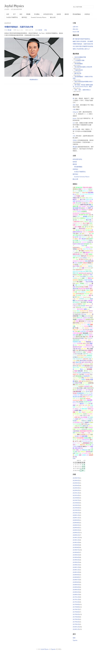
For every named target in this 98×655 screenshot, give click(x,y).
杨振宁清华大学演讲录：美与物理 (83, 41)
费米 (91, 443)
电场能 (75, 393)
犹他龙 (89, 263)
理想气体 (78, 453)
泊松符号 (85, 359)
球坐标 (75, 372)
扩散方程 (86, 335)
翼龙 (80, 264)
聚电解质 (86, 244)
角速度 (80, 333)
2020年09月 (76, 520)
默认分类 (53, 17)
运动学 (90, 333)
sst (75, 194)
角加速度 (85, 333)
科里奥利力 (79, 352)
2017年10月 (76, 602)
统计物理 (82, 230)
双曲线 (91, 328)
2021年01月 (76, 512)
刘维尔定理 (80, 244)
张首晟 (75, 424)
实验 (90, 336)
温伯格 (80, 191)
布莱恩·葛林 (77, 410)
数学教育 (83, 302)
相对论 (78, 225)
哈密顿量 (84, 242)
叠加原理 (78, 379)
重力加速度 (81, 305)
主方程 (75, 388)
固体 (90, 307)
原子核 (75, 456)
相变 (86, 208)
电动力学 (82, 254)
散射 (91, 372)
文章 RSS (75, 26)
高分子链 (85, 285)
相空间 (75, 211)
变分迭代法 (90, 256)
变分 (80, 238)
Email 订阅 (76, 31)
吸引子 (79, 420)
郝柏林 (86, 403)
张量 (88, 450)
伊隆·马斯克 (83, 415)
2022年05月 (76, 483)
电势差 (88, 247)
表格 (86, 261)
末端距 (79, 226)
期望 (87, 295)
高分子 (86, 221)
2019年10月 (76, 542)
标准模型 (84, 211)
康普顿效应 (86, 443)
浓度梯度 (81, 299)
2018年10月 (76, 572)
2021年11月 (76, 493)
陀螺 (74, 429)
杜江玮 (75, 129)
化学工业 (81, 405)
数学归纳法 (83, 360)
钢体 (78, 434)
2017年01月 (76, 624)
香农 (78, 451)
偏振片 (78, 283)
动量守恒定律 (84, 204)
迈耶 (87, 455)
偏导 (84, 390)
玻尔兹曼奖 (77, 312)
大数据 (89, 420)
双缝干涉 (84, 237)
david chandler (84, 340)
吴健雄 (85, 414)
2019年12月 (76, 537)
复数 (83, 226)
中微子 (86, 427)
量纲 (74, 444)
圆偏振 (82, 283)
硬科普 (67, 14)
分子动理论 (84, 453)
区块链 (79, 424)
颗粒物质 (84, 408)
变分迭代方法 (78, 414)
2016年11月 (76, 629)
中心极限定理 (84, 426)
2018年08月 (76, 577)
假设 (84, 336)
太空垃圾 (79, 343)
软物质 (90, 312)
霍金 (91, 250)
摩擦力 (80, 189)
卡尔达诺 (86, 374)
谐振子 (79, 443)
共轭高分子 (86, 275)
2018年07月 (76, 579)
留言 (21, 14)
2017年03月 (76, 619)
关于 (14, 14)
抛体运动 (83, 256)
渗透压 (90, 197)
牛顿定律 (79, 446)
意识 (77, 384)
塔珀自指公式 (80, 376)
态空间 (80, 329)
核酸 (91, 434)
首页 (7, 14)
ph (73, 371)
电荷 (79, 378)
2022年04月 (76, 485)
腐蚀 (79, 341)
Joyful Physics (14, 6)
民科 (74, 450)
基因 (81, 252)
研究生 (83, 391)
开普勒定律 (77, 245)
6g (82, 443)
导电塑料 (79, 275)
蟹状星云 (81, 280)
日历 (74, 458)
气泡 (85, 338)
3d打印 (76, 441)
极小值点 (84, 348)
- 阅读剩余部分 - (34, 79)
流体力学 (86, 235)
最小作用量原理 (83, 240)
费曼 (81, 225)
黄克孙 (78, 230)
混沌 (77, 233)
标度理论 (86, 201)
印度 (85, 245)
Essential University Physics (38, 17)
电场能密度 (80, 393)
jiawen (74, 118)
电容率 (87, 288)
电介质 (88, 226)
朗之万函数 (84, 287)
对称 (90, 359)
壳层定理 (78, 307)
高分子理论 (76, 266)
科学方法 (81, 235)
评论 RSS (75, 29)
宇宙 (91, 247)
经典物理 (91, 232)
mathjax (84, 257)
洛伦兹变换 (80, 438)
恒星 (80, 455)
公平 (89, 395)
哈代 (87, 214)
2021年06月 (76, 503)
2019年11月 (76, 540)
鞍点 (88, 348)
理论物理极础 (77, 14)
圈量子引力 (86, 396)
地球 (84, 304)
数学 (89, 208)
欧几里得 (79, 281)
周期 (80, 316)
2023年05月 (76, 480)
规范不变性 (76, 367)
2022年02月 (76, 490)
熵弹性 (87, 305)
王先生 (75, 140)
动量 (85, 405)
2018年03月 (76, 589)
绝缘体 (83, 379)
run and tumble (80, 300)
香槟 (82, 338)
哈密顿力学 (77, 242)
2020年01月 (76, 535)
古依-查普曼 (83, 417)
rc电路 (76, 419)
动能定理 (83, 451)
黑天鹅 (81, 259)
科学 (91, 223)
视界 (85, 432)
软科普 (59, 14)
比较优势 (85, 225)
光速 (88, 432)
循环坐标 (81, 350)
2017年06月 (76, 612)
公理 (86, 278)
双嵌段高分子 (80, 269)
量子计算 (84, 424)
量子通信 (81, 250)
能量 (87, 238)
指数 (91, 324)
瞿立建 (9, 30)
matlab (76, 191)
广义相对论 (76, 252)
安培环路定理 (80, 293)
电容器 (89, 216)
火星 (80, 441)
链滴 (77, 228)
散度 (79, 206)
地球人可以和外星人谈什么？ (81, 49)
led (80, 278)
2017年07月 (76, 609)
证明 (74, 225)
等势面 (75, 249)
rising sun (75, 112)
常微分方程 (76, 197)
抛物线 (87, 328)
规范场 (87, 367)
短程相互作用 (89, 319)
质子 (91, 391)
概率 (90, 295)
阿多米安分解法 (87, 187)
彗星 (89, 453)
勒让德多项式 (88, 196)
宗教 (88, 415)
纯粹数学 (89, 355)
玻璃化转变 (84, 312)
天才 (84, 281)
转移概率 (81, 386)
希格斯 (82, 427)
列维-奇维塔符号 (78, 359)
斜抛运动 (88, 218)
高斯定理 (88, 199)
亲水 (77, 412)
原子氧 (83, 341)
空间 (82, 245)
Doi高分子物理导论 (12, 17)
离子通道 (84, 407)
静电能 (85, 216)
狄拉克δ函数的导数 (80, 57)
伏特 (80, 381)
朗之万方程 (84, 419)
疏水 (80, 412)
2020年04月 (76, 527)
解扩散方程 (78, 73)
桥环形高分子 (77, 302)
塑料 (81, 266)
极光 (85, 323)
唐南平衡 (78, 362)
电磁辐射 (88, 341)
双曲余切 (80, 285)
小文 (74, 136)
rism (92, 340)
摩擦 (91, 343)
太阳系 (76, 455)
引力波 (83, 203)
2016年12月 (76, 627)
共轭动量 (79, 353)
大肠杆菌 (90, 300)
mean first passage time (79, 271)
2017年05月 (76, 614)
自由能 (90, 209)
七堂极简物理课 (87, 347)
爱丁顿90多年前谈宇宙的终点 (81, 39)
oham (91, 252)
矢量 (74, 187)
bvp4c (77, 192)
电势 (88, 206)
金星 (75, 451)
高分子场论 (89, 264)
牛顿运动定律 (81, 345)
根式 (80, 328)
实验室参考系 (85, 439)
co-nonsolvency (85, 372)
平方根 (76, 328)
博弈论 (90, 278)
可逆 (75, 331)
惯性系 (75, 438)
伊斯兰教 (77, 417)
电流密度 (78, 432)
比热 (91, 386)
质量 (80, 237)
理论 (87, 336)
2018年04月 (76, 587)
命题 (83, 278)
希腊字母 (75, 374)
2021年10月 (76, 495)
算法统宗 (79, 390)
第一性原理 (76, 415)
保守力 (78, 257)
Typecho (75, 640)
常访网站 (37, 14)
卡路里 (88, 290)
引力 (81, 216)
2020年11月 (76, 517)
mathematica (76, 247)
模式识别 (81, 321)
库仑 (82, 378)
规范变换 (87, 366)
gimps (74, 402)
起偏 (90, 283)
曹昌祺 (88, 451)
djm (81, 257)
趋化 (85, 300)
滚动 (81, 448)
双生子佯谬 (78, 383)
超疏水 (83, 208)
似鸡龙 (76, 264)
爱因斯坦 (75, 189)
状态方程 (82, 398)
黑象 (77, 259)
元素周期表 (76, 431)
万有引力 (85, 189)
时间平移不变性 (81, 355)
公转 (77, 405)
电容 (79, 209)
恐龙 (75, 263)
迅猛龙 (85, 263)
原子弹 (78, 444)
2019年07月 (76, 550)
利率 (87, 331)
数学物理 (81, 357)
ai (90, 448)
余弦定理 (84, 429)
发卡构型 (89, 302)
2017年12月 (76, 597)
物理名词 (85, 266)
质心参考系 (77, 439)
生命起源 (82, 434)
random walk (86, 317)
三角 (80, 233)
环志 (77, 321)
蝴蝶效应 (84, 420)
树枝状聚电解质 (86, 441)
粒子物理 (88, 390)
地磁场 (89, 323)
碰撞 (86, 254)
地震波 (90, 408)
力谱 (75, 285)
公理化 (78, 360)
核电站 (82, 323)
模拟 (78, 311)
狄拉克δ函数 (89, 281)
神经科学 (81, 384)
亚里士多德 (86, 343)
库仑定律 (78, 203)
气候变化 (78, 429)
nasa (88, 424)
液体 (89, 340)
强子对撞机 (87, 321)
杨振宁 (82, 221)
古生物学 (80, 263)
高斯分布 (85, 232)
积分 (87, 203)
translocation (87, 269)
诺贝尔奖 (85, 383)
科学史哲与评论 (48, 14)
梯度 (77, 194)
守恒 (74, 233)
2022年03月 (76, 488)
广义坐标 (88, 352)
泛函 (84, 352)
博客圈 (28, 14)
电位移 (83, 290)
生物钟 (91, 422)
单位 (75, 345)
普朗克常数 (89, 345)
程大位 (75, 390)
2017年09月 (76, 604)
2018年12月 (76, 567)
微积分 (85, 446)
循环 (78, 331)
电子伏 (84, 381)
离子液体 (82, 197)
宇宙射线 (87, 250)
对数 (74, 326)
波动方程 (75, 288)
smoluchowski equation (84, 273)
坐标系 (91, 331)
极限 (80, 335)
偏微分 (76, 238)
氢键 (75, 371)
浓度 (77, 299)
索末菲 (88, 252)
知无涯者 (77, 204)
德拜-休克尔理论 (86, 362)
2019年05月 (76, 555)
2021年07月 (76, 500)
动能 (77, 350)
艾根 (80, 436)
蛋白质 (88, 434)
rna (73, 436)
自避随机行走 (81, 319)
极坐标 (87, 233)
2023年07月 (76, 478)
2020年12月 (76, 515)
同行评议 (84, 324)
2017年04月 (76, 617)
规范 (91, 366)
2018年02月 (76, 592)
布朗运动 (84, 450)
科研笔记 (87, 14)
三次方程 (81, 374)
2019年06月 (76, 552)
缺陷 (85, 309)
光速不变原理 (88, 280)
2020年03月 (76, 530)
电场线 (88, 379)
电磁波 (90, 254)
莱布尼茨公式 (86, 410)
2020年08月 (76, 522)
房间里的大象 (87, 259)
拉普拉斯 (83, 331)
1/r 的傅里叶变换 (79, 60)
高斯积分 (82, 218)
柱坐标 (79, 372)
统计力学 (81, 314)
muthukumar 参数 (88, 364)
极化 (92, 226)
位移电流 (83, 292)
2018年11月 (76, 570)
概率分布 (79, 317)
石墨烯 (84, 455)
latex (80, 192)
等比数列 (89, 314)
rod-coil (75, 304)
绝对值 (86, 326)
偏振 (75, 226)
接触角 (84, 412)
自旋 (90, 221)
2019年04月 (76, 557)
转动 (82, 432)
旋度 (90, 214)
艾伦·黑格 (83, 276)
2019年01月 (76, 565)
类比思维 (89, 414)
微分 (90, 233)
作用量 (76, 240)
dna (85, 314)
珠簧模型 (75, 341)
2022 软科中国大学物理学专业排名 (83, 46)
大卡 (78, 292)
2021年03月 (76, 510)
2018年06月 (76, 582)
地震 (84, 252)
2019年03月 (76, 560)
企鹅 (74, 321)
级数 (83, 268)
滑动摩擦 (78, 295)
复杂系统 (77, 422)
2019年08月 (76, 547)
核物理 (91, 455)
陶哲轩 (75, 199)
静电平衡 (82, 247)
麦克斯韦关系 (87, 402)
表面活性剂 (76, 340)
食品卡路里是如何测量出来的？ (84, 81)
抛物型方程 (86, 448)
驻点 (81, 369)
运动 (77, 335)
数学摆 (76, 316)
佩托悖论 (82, 444)
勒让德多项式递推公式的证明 (83, 67)
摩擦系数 (86, 293)
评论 (45, 30)
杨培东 (82, 403)
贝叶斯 (75, 281)
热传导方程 (79, 336)
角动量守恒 (82, 214)
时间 (81, 396)
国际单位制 (76, 254)
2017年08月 (76, 607)
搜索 (92, 7)
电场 (74, 192)
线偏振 (86, 283)
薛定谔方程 (81, 288)
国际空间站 (76, 323)
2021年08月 (76, 498)
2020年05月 (76, 525)
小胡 (74, 109)
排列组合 (88, 230)
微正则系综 (80, 309)
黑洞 (88, 405)
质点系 (84, 238)
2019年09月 (76, 545)
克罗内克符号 (88, 357)
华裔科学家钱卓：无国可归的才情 (18, 27)
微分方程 (88, 220)
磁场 (79, 366)
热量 (75, 292)
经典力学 (75, 329)
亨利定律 (89, 338)
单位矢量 (88, 444)
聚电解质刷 (79, 187)
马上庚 (76, 268)
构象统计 (80, 304)
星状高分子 (84, 209)
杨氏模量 (84, 436)
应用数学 (75, 357)
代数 (88, 324)
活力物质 (75, 314)
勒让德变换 (79, 402)
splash (84, 369)
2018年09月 (76, 574)
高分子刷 (85, 192)
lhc (92, 321)
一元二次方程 (80, 326)
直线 (83, 328)
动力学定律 (86, 329)
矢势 (82, 366)
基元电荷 (87, 378)
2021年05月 (76, 505)
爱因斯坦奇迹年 (77, 347)
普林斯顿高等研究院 (86, 431)
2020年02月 (76, 532)
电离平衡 (79, 249)
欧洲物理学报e (84, 311)
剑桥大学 (77, 369)
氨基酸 (77, 436)
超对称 (88, 391)
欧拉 (74, 283)
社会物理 (78, 407)
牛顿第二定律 (80, 196)
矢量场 (89, 242)
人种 (80, 408)
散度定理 (86, 376)
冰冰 (74, 105)
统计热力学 (87, 393)
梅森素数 (89, 400)
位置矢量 (75, 333)
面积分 (76, 381)
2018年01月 (76, 594)
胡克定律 (78, 287)
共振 (81, 422)
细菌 (74, 228)
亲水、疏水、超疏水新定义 (83, 90)
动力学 (76, 237)
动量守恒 (85, 353)
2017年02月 (76, 622)
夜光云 (86, 371)
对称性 (90, 191)
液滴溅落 (89, 369)
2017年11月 (76, 599)
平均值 (83, 295)
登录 (74, 638)
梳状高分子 (89, 381)
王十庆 (90, 403)
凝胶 (74, 257)
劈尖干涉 (90, 436)
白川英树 (77, 276)
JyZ (74, 123)
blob (74, 383)
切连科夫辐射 (77, 256)
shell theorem (85, 307)
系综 (88, 446)
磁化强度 (87, 316)
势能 (89, 204)
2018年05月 (76, 584)
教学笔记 (24, 17)
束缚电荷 (78, 290)
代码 (88, 257)
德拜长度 (75, 366)
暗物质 (91, 427)
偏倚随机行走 (80, 201)
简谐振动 (88, 304)
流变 (74, 405)
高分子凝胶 (86, 223)
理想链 (79, 211)
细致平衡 (85, 249)
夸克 (78, 218)
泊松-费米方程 (81, 220)
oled (78, 278)
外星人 (78, 450)
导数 (78, 199)
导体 (78, 216)
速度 (83, 233)
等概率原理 (90, 388)
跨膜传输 (79, 223)
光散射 (90, 371)
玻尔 (77, 250)
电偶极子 (84, 206)
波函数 (90, 287)
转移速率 (86, 386)
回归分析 (77, 427)
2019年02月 (76, 562)
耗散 (78, 297)
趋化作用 (87, 299)
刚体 (78, 221)
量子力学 (82, 199)
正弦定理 (89, 429)
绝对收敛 (87, 268)
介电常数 (87, 384)
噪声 (79, 419)
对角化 (85, 400)
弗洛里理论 (82, 228)
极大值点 (78, 348)
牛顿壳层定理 (79, 70)
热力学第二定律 (81, 388)
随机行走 (85, 191)
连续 (74, 335)
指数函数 (80, 371)
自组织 (87, 422)
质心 (81, 297)
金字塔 (78, 398)
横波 (89, 438)
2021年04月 (76, 508)
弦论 (86, 197)
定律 (80, 268)
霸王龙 (84, 264)
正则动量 (82, 367)
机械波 (86, 438)
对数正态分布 (84, 395)
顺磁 (83, 316)
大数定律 (77, 426)
